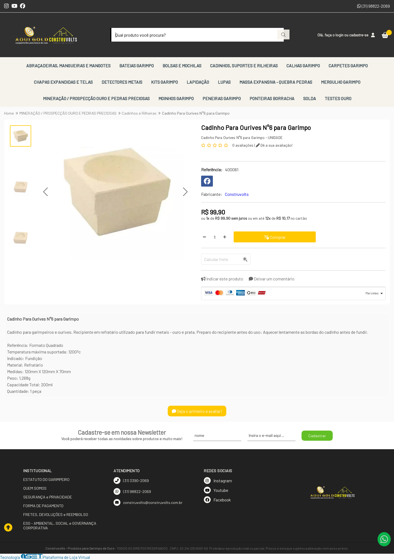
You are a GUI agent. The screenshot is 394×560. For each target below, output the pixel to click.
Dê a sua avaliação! (274, 145)
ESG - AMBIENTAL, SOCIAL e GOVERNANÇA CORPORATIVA (59, 525)
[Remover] (204, 236)
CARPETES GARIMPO (348, 65)
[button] (45, 192)
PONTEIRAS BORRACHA (272, 98)
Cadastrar (317, 435)
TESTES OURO (338, 98)
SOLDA (309, 98)
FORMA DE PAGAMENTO (43, 505)
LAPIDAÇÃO (198, 82)
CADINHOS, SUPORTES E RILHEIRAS (244, 65)
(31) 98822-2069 (373, 5)
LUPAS (224, 82)
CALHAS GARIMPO (303, 65)
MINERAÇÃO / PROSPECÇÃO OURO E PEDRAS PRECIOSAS (96, 98)
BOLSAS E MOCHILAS (182, 65)
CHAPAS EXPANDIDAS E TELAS (63, 82)
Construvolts (237, 194)
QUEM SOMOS (35, 488)
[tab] (293, 293)
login (339, 35)
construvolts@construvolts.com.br (148, 502)
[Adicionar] (224, 236)
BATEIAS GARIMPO (136, 65)
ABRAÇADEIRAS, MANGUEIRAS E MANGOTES (68, 65)
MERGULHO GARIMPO (340, 82)
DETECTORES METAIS (122, 82)
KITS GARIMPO (164, 82)
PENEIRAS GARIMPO (221, 98)
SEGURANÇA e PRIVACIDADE (47, 497)
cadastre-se (358, 35)
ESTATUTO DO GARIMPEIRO (46, 479)
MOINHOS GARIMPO (176, 98)
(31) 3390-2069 (131, 480)
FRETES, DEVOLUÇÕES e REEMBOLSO (55, 514)
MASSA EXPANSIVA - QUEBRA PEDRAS (275, 82)
